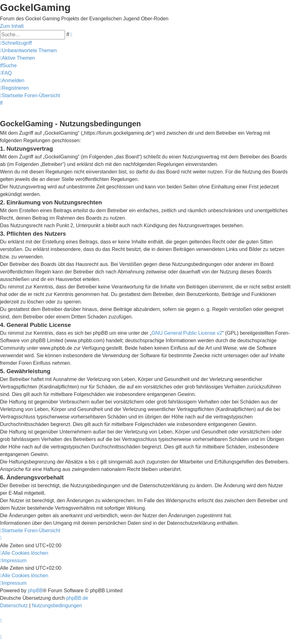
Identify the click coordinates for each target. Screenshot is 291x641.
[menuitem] (28, 50)
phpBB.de (77, 598)
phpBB (35, 590)
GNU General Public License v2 (187, 333)
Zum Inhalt (12, 26)
